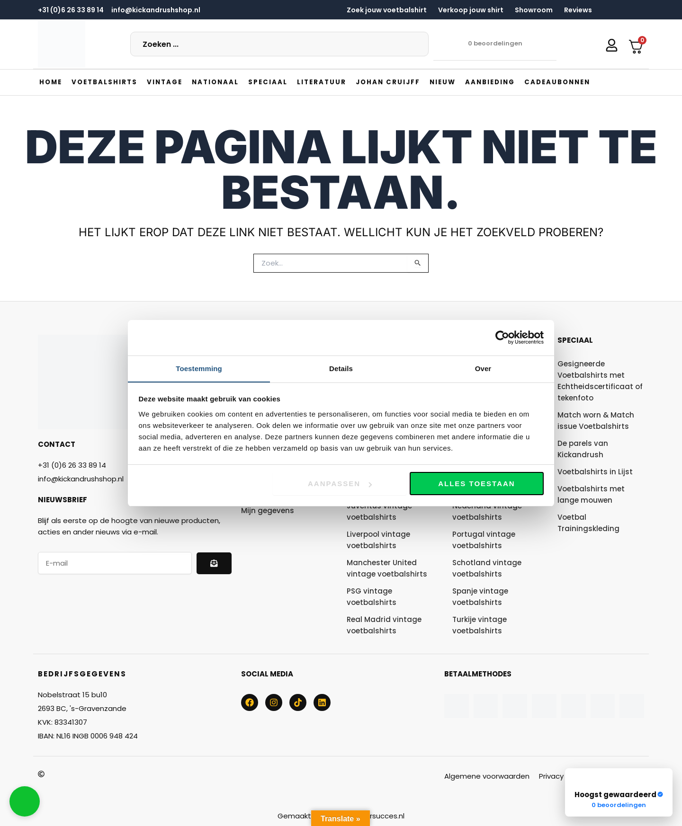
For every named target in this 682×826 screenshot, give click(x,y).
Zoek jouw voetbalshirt (387, 10)
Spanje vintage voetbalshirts (480, 596)
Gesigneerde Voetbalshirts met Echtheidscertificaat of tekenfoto (600, 380)
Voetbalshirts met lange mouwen (591, 494)
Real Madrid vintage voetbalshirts (384, 624)
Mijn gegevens (267, 510)
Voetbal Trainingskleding (588, 522)
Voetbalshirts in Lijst (595, 471)
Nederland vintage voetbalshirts (487, 511)
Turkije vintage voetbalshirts (479, 624)
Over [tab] (483, 368)
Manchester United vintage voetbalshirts (387, 567)
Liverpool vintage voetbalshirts (378, 539)
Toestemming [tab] (199, 368)
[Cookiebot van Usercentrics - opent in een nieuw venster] (502, 337)
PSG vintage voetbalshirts (371, 596)
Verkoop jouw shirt (470, 10)
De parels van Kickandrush (582, 448)
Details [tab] (341, 368)
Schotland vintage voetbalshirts (486, 567)
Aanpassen (340, 484)
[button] (107, 82)
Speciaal (575, 340)
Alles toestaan (476, 484)
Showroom (534, 10)
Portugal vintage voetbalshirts (483, 539)
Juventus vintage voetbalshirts (379, 511)
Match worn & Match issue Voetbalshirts (595, 420)
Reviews (578, 10)
